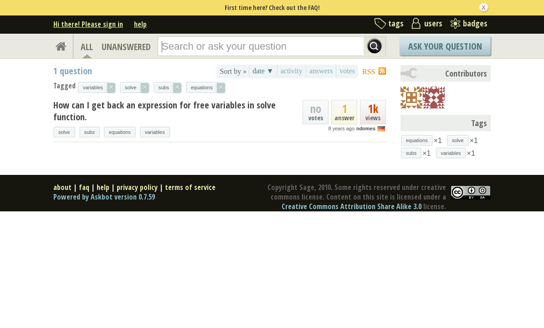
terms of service (190, 187)
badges (475, 23)
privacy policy (137, 187)
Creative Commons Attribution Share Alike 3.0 (351, 206)
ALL (87, 47)
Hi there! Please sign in (88, 24)
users (433, 23)
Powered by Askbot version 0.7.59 (104, 197)
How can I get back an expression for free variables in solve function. (164, 111)
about (62, 187)
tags (396, 23)
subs (89, 132)
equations (120, 132)
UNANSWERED (126, 47)
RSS (368, 72)
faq (84, 187)
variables (155, 132)
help (140, 24)
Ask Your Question (445, 46)
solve (64, 132)
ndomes (365, 128)
